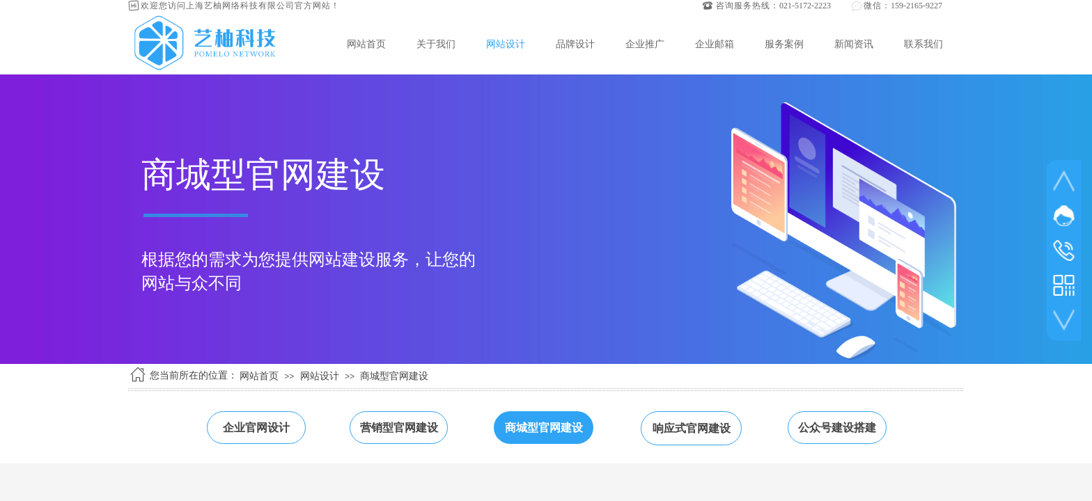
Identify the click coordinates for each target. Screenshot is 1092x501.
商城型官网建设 (394, 376)
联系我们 (923, 43)
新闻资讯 (853, 43)
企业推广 (644, 43)
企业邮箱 (714, 43)
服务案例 (784, 43)
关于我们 (435, 43)
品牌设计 (575, 43)
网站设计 (505, 43)
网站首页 (366, 43)
